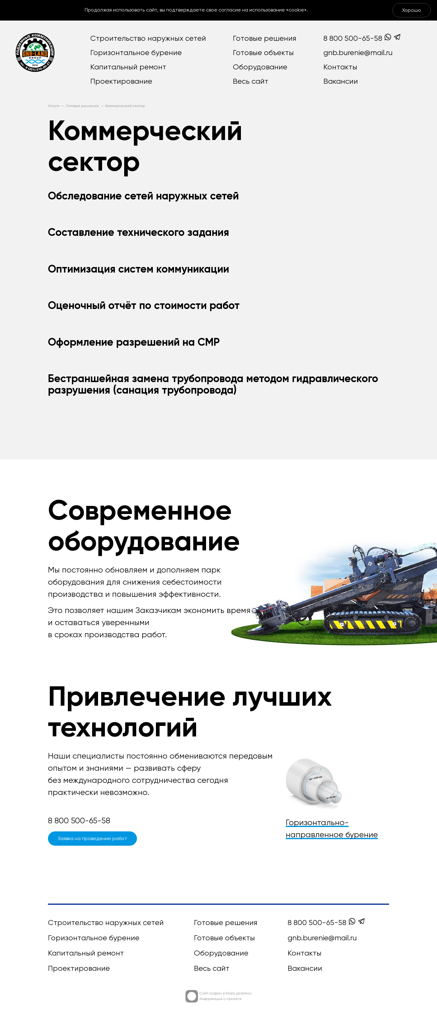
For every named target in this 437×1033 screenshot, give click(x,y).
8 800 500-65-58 (352, 38)
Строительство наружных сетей (148, 38)
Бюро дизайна (238, 993)
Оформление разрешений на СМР (134, 343)
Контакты (340, 67)
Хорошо (411, 10)
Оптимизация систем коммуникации (138, 269)
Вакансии (340, 81)
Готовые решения (264, 38)
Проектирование (121, 81)
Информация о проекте (221, 999)
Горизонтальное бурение (136, 53)
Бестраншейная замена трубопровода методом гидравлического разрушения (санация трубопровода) (213, 385)
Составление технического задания (138, 233)
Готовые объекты (263, 53)
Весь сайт (250, 81)
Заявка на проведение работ (92, 838)
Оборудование (260, 67)
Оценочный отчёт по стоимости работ (144, 306)
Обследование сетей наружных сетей (143, 196)
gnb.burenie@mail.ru (357, 53)
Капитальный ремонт (128, 67)
